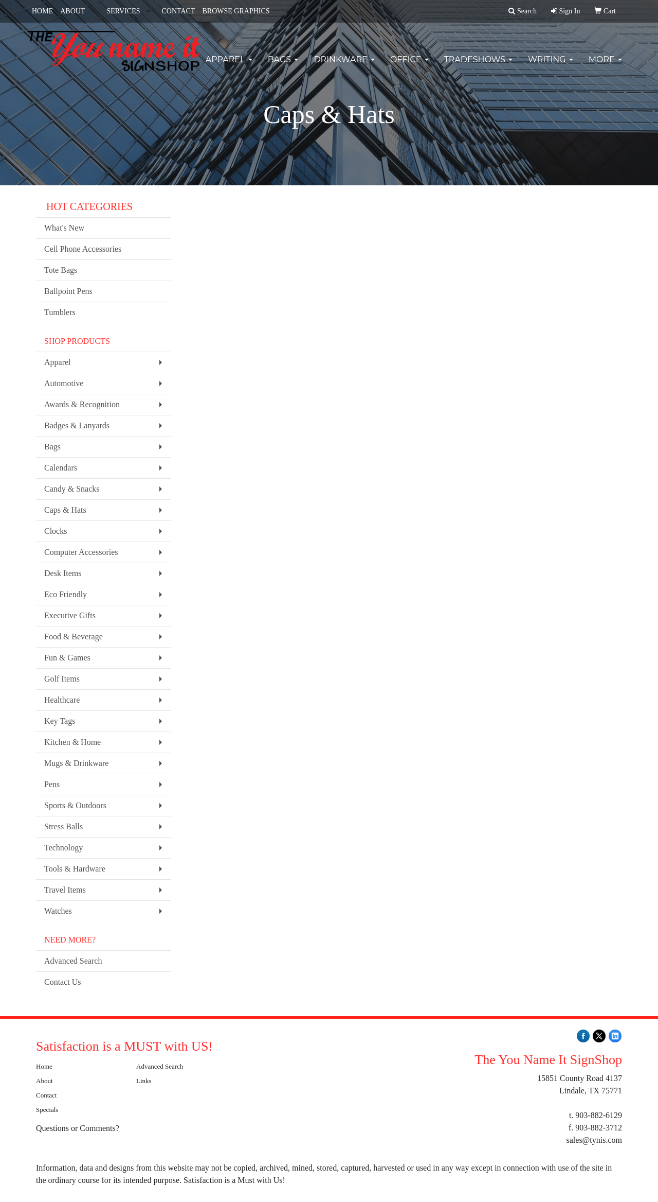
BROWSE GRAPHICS (235, 11)
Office (409, 67)
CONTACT (178, 11)
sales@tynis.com (594, 1140)
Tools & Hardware (74, 868)
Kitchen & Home (72, 742)
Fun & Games (67, 657)
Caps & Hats (65, 510)
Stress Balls (63, 826)
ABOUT (72, 11)
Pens (52, 784)
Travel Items (65, 889)
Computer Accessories (81, 552)
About (44, 1081)
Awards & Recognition (82, 404)
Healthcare (62, 699)
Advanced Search (73, 960)
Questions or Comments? (77, 1128)
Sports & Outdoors (75, 805)
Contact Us (62, 982)
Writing (550, 67)
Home (44, 1066)
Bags (283, 67)
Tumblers (60, 312)
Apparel (229, 67)
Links (144, 1081)
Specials (47, 1109)
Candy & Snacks (72, 488)
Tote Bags (60, 270)
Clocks (55, 531)
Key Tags (59, 721)
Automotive (63, 383)
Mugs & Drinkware (76, 763)
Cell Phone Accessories (82, 249)
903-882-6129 (598, 1115)
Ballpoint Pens (68, 291)
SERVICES (123, 11)
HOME (42, 11)
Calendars (60, 467)
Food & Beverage (73, 636)
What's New (64, 227)
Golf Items (62, 678)
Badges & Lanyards (76, 425)
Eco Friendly (65, 594)
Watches (58, 911)
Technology (63, 847)
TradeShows (478, 67)
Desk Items (62, 573)
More (605, 67)
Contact (46, 1095)
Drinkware (344, 67)
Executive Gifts (70, 615)
